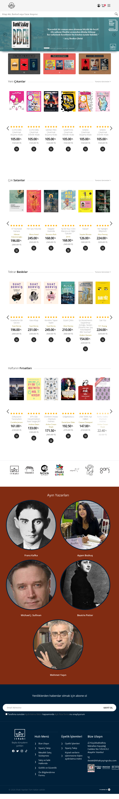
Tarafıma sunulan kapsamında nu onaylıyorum (45, 740)
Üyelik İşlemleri (72, 770)
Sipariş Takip (44, 774)
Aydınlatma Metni (33, 740)
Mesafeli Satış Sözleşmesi (44, 780)
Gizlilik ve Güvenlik (47, 794)
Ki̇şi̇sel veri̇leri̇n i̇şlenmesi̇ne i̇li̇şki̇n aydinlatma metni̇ (73, 782)
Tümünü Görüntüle (103, 81)
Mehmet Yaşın (58, 701)
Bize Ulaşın (43, 770)
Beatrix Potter (85, 641)
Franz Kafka (31, 581)
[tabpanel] (59, 34)
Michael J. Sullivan (31, 641)
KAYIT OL (108, 734)
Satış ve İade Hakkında (44, 788)
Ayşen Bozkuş (85, 581)
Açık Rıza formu (62, 740)
